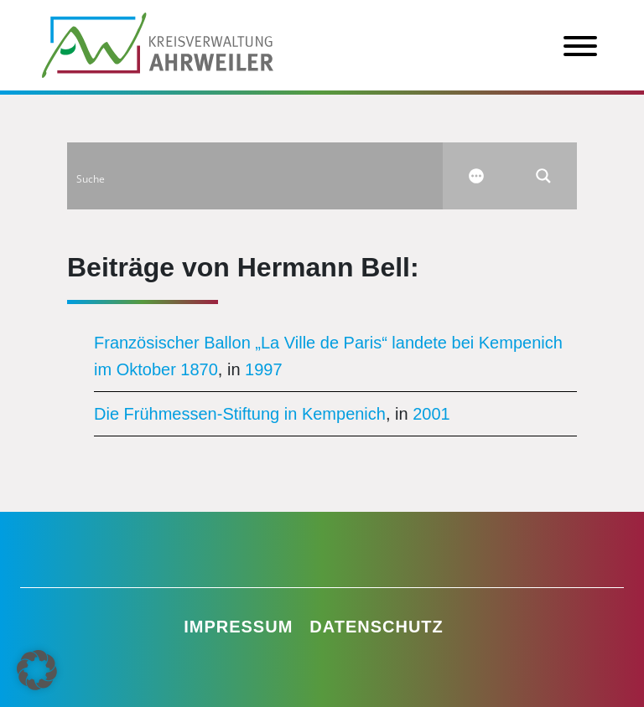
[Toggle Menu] (580, 46)
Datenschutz (376, 626)
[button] (37, 670)
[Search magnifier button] (543, 175)
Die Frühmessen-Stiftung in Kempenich (240, 414)
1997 (264, 369)
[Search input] (255, 176)
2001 (431, 414)
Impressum (238, 626)
